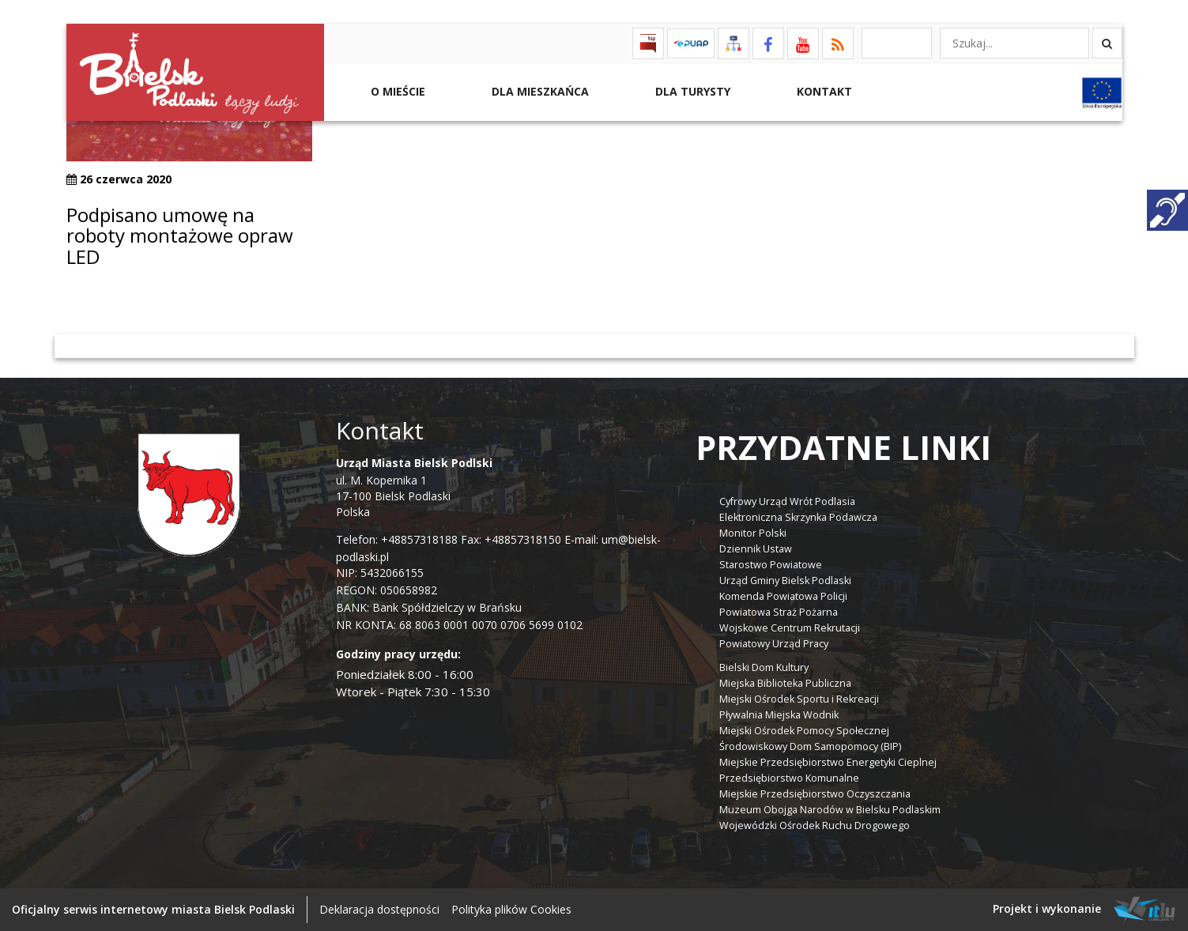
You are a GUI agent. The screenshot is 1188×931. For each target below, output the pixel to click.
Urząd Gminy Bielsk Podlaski (785, 580)
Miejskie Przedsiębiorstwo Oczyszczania (815, 794)
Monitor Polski (752, 533)
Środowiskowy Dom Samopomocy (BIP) (810, 746)
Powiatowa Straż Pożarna (778, 612)
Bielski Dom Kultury (764, 667)
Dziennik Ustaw (755, 549)
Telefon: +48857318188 (397, 539)
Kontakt (823, 91)
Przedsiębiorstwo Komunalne (789, 778)
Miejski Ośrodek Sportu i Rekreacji (799, 699)
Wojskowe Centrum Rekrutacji (789, 628)
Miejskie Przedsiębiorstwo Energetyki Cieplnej (828, 762)
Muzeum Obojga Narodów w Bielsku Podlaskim (830, 809)
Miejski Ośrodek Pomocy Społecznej (804, 730)
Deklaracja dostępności (379, 909)
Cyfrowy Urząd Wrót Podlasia (787, 501)
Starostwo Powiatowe (770, 564)
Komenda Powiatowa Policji (783, 596)
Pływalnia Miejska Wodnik (779, 715)
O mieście (396, 91)
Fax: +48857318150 (511, 539)
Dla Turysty (691, 91)
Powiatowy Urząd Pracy (773, 643)
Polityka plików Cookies (511, 909)
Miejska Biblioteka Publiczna (785, 683)
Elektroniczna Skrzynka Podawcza (798, 517)
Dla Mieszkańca (538, 91)
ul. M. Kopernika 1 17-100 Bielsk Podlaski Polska (414, 487)
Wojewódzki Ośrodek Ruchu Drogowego (814, 825)
